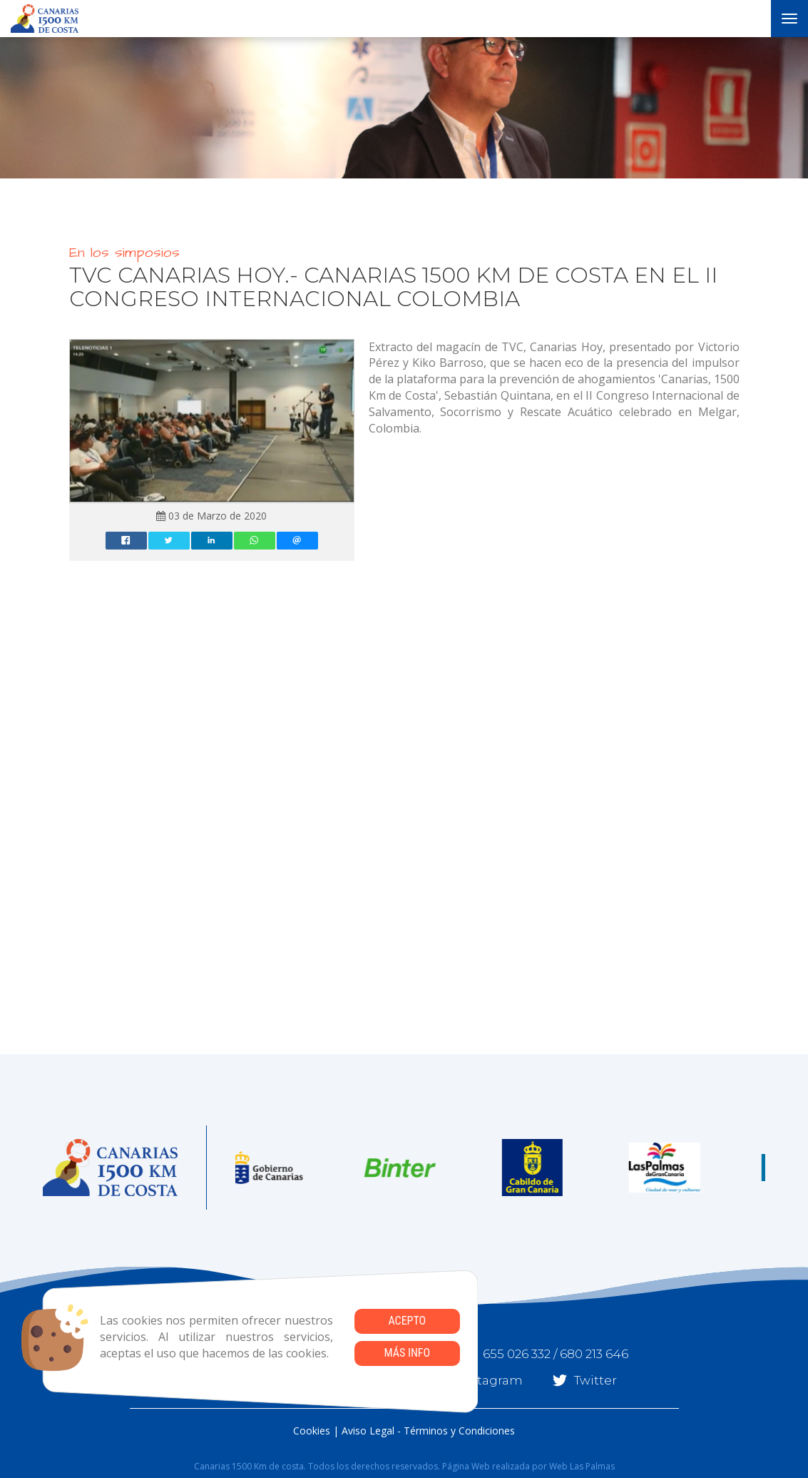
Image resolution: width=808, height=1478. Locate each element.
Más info (407, 1353)
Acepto (407, 1320)
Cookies (311, 1430)
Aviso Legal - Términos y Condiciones (428, 1430)
